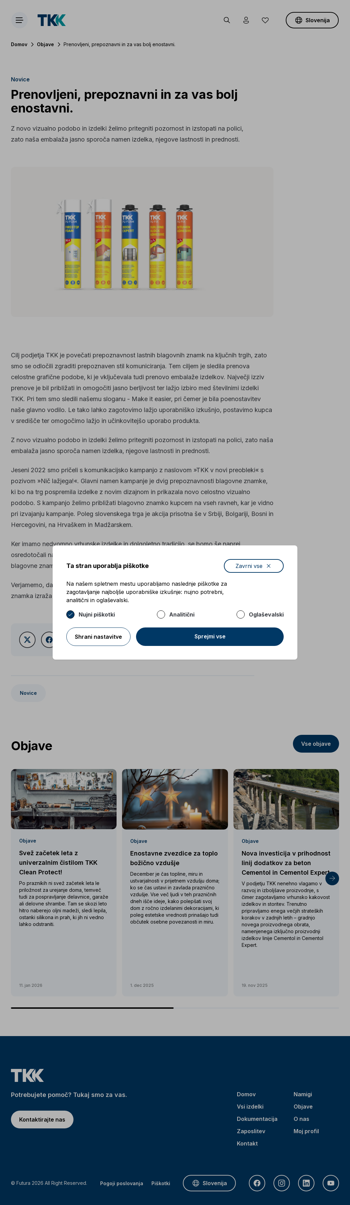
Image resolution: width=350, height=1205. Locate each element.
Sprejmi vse (210, 636)
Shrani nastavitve (98, 636)
